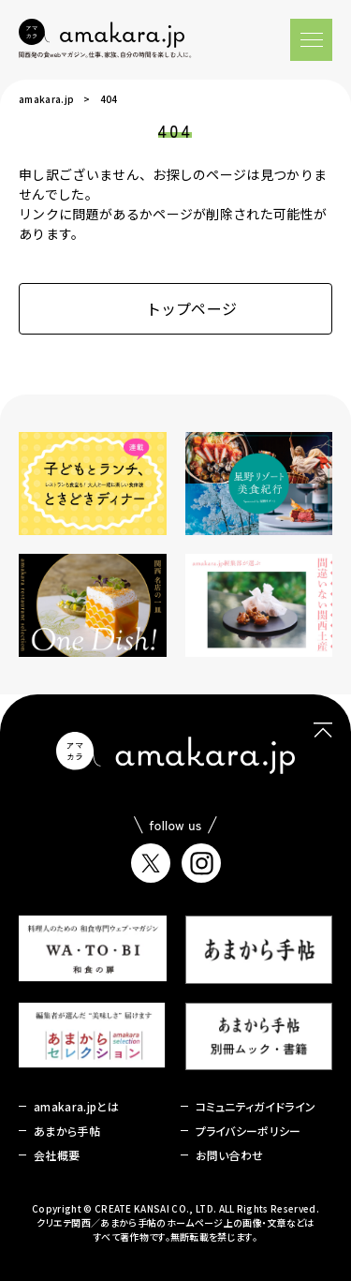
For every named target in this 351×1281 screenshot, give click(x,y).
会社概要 (57, 1155)
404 (109, 99)
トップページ (176, 308)
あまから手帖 (67, 1131)
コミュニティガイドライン (256, 1106)
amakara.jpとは (76, 1106)
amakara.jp (46, 99)
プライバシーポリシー (248, 1131)
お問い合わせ (230, 1155)
